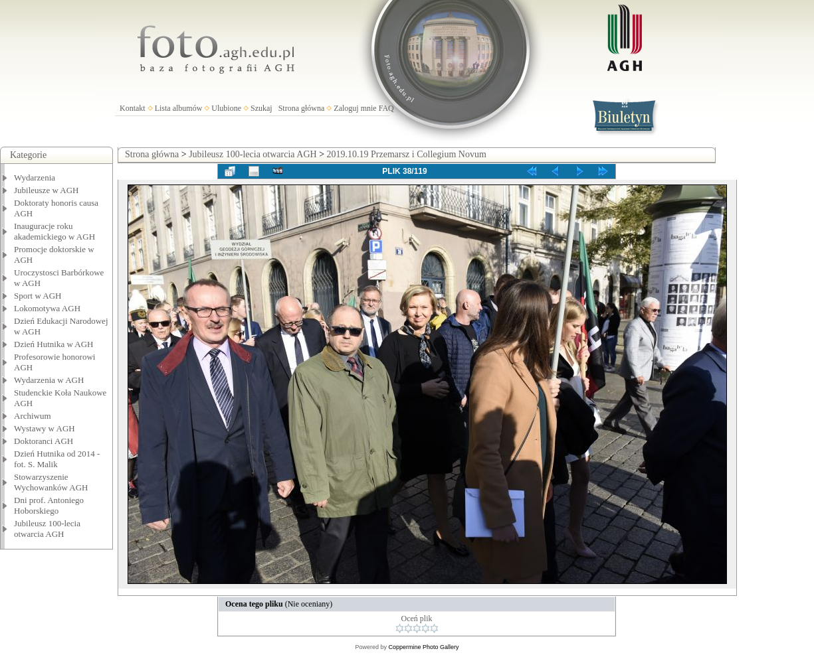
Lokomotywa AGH (47, 308)
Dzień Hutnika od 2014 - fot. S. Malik (57, 459)
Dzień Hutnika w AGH (54, 344)
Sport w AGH (38, 296)
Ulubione (226, 108)
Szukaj (261, 108)
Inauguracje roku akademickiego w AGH (54, 231)
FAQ (386, 108)
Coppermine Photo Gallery (423, 647)
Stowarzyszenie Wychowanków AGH (51, 482)
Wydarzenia (34, 178)
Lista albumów (179, 108)
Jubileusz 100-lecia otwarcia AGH (47, 528)
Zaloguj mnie (355, 108)
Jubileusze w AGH (46, 190)
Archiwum (32, 416)
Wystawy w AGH (44, 428)
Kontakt (133, 108)
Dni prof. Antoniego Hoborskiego (49, 505)
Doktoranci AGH (43, 441)
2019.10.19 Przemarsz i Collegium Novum (406, 154)
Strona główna (301, 108)
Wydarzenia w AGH (49, 380)
